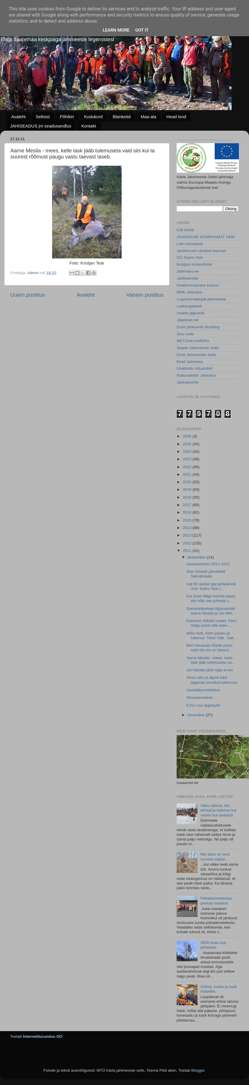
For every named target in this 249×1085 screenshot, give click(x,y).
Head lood (176, 116)
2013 (188, 535)
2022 (188, 467)
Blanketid (122, 116)
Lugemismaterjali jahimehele (201, 299)
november (196, 715)
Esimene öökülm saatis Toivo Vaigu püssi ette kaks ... (211, 623)
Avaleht (18, 116)
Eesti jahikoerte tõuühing (198, 327)
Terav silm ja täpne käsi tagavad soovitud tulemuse (211, 679)
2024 (188, 451)
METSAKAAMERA (193, 341)
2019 (188, 489)
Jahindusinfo (188, 382)
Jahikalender (188, 278)
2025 (188, 444)
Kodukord (93, 116)
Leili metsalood (190, 244)
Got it (142, 30)
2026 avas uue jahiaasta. (213, 944)
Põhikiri (67, 116)
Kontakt (88, 125)
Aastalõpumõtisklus (203, 690)
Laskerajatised (189, 306)
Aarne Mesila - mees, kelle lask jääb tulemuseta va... (210, 660)
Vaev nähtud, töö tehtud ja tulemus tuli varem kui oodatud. (218, 810)
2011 (188, 550)
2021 (188, 474)
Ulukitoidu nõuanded (194, 368)
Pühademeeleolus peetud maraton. (216, 900)
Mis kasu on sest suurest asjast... (215, 856)
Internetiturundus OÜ (42, 1036)
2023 (188, 459)
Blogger (197, 1070)
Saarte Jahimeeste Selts (198, 348)
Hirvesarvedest (199, 697)
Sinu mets (185, 334)
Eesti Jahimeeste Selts (196, 355)
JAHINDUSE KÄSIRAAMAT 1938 (206, 237)
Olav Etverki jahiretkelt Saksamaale (205, 573)
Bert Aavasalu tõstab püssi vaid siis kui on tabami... (209, 647)
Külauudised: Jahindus (196, 375)
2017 (188, 505)
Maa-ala (148, 116)
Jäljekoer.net (188, 320)
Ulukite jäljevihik (190, 313)
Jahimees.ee (188, 271)
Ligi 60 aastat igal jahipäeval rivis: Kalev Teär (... (211, 586)
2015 (188, 520)
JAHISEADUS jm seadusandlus (40, 125)
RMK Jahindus (189, 292)
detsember (197, 557)
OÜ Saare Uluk (190, 257)
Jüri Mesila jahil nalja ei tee (209, 670)
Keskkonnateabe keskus (198, 285)
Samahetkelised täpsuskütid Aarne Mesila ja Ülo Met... (211, 610)
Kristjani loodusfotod (194, 264)
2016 (188, 512)
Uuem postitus (27, 295)
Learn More (116, 30)
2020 (188, 482)
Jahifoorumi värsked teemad (201, 251)
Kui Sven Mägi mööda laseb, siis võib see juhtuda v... (211, 598)
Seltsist (43, 116)
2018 (188, 497)
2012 (188, 543)
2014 (188, 528)
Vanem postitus (145, 295)
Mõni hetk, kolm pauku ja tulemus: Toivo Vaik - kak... (211, 635)
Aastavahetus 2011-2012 (208, 564)
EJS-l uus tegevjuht (203, 705)
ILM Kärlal (185, 230)
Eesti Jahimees (190, 362)
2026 (188, 436)
